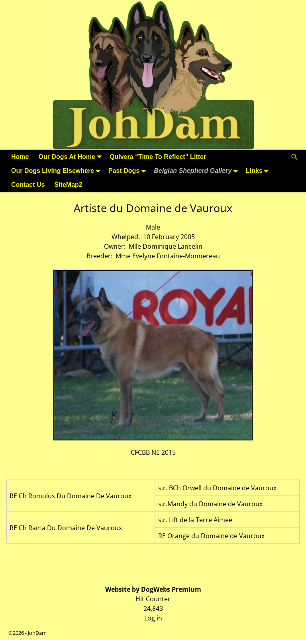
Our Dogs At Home (71, 157)
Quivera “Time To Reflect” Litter (158, 156)
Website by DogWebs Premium (153, 589)
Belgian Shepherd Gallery (197, 171)
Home (20, 156)
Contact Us (28, 184)
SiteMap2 (68, 184)
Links (259, 171)
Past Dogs (128, 171)
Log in (153, 618)
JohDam (37, 632)
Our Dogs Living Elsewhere (57, 171)
